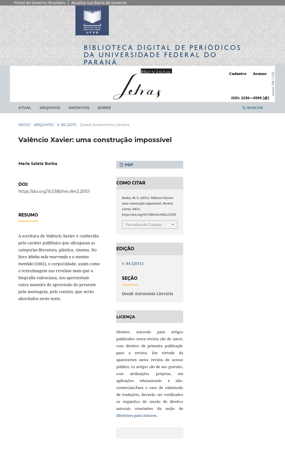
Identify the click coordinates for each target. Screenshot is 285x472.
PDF (128, 164)
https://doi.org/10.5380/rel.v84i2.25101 (54, 191)
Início (24, 124)
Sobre (104, 107)
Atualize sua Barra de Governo (99, 2)
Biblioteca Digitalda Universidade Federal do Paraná (163, 55)
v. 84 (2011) (66, 124)
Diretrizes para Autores (136, 415)
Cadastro (238, 73)
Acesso (260, 73)
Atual (24, 107)
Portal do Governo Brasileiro (39, 2)
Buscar (252, 107)
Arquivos (50, 107)
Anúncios (78, 107)
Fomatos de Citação (144, 224)
